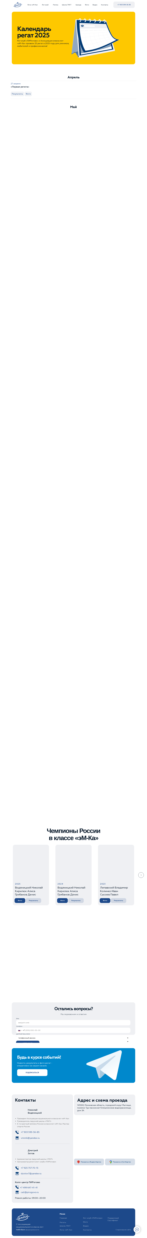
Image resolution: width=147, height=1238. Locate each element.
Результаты (17, 94)
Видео (95, 5)
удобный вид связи (23, 1034)
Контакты (104, 5)
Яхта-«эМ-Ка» (66, 1230)
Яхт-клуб (45, 5)
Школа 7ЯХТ (66, 5)
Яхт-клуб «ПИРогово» (92, 1218)
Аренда (78, 5)
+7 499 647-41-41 (29, 1187)
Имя (17, 1018)
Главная (63, 1218)
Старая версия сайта (123, 1230)
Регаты (55, 5)
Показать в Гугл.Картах (122, 1162)
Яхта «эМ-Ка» (32, 5)
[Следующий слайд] (141, 875)
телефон (19, 1026)
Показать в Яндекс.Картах (91, 1162)
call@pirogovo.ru (30, 1192)
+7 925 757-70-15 (29, 1168)
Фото (87, 5)
